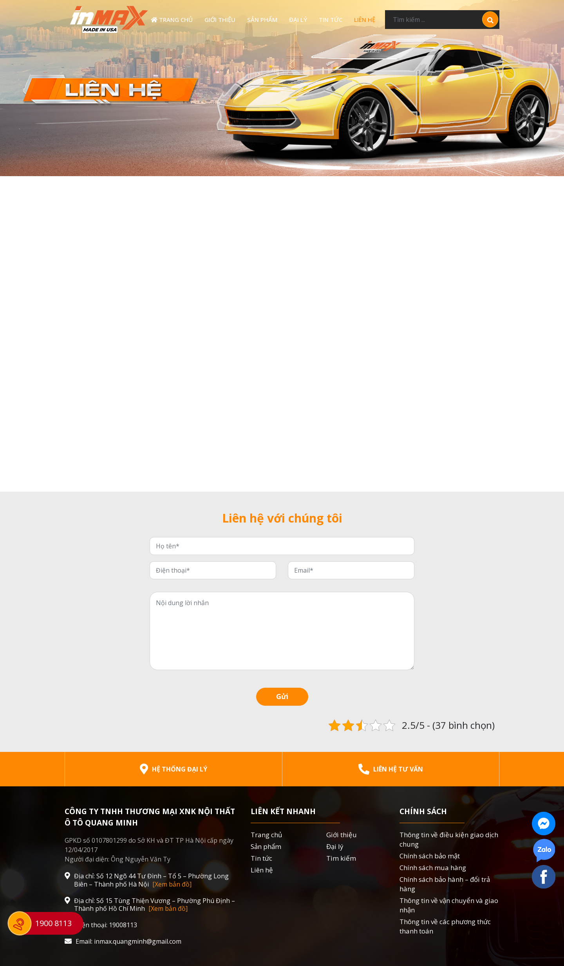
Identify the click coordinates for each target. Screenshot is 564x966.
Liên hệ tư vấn (390, 769)
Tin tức (330, 19)
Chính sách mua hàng (433, 867)
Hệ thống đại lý (173, 769)
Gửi (282, 696)
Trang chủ (172, 19)
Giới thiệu (219, 19)
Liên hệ (364, 19)
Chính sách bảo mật (430, 855)
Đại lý (298, 19)
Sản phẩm (262, 19)
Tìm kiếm (341, 858)
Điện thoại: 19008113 (101, 925)
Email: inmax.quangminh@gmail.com (123, 941)
